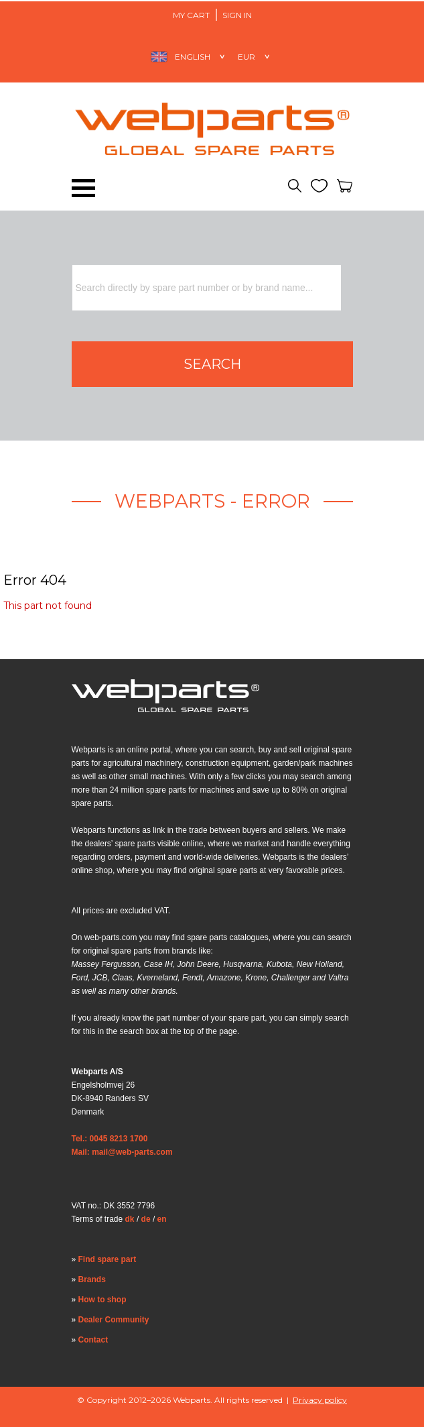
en (162, 1219)
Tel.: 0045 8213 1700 (110, 1138)
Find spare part (107, 1259)
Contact (93, 1340)
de (146, 1219)
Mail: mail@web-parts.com (122, 1152)
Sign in (237, 15)
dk (130, 1219)
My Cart (191, 15)
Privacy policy (320, 1400)
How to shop (102, 1299)
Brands (92, 1279)
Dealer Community (113, 1319)
